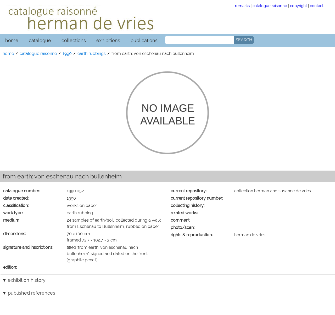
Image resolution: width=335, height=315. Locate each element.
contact (316, 5)
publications (144, 40)
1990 (67, 53)
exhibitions (108, 40)
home (11, 40)
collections (74, 40)
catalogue (40, 40)
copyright (298, 5)
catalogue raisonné (270, 5)
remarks (242, 5)
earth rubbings (91, 53)
